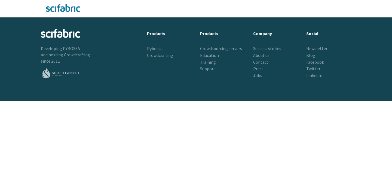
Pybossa (155, 48)
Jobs (257, 75)
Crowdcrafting (77, 54)
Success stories (267, 48)
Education (209, 55)
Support (207, 68)
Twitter (313, 68)
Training (208, 62)
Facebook (315, 62)
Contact (260, 62)
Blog (310, 55)
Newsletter (316, 48)
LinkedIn (314, 75)
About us (261, 55)
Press (258, 68)
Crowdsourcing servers (221, 48)
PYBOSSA (71, 48)
